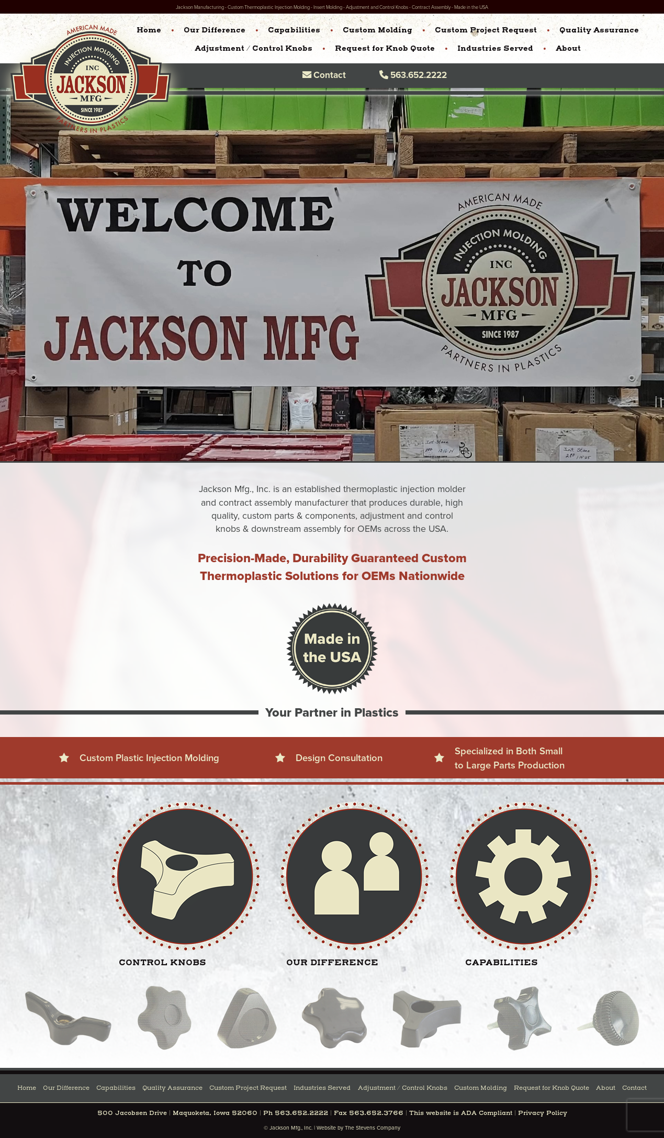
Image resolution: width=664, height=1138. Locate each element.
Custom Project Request (486, 30)
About (568, 48)
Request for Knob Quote (385, 48)
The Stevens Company (372, 1127)
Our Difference (214, 30)
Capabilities (294, 30)
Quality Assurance (599, 30)
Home (149, 30)
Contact (324, 74)
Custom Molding (377, 30)
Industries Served (495, 48)
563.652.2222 (413, 74)
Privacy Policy (542, 1113)
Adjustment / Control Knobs (253, 48)
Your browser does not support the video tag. (332, 275)
